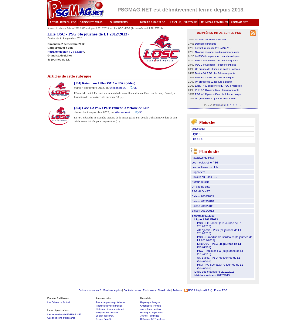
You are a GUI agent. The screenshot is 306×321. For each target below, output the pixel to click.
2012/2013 (198, 128)
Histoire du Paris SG (204, 177)
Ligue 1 (196, 133)
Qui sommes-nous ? (90, 290)
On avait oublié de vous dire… (211, 39)
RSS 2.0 (191, 290)
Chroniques (146, 305)
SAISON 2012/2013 (91, 22)
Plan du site (164, 290)
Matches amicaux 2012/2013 (212, 275)
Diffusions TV (146, 319)
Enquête (108, 319)
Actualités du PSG (203, 157)
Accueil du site (54, 28)
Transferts (159, 319)
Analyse (156, 302)
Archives (177, 290)
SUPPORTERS (119, 22)
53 (140, 112)
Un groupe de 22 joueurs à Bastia (213, 81)
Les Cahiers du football (58, 302)
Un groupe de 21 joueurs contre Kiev (215, 98)
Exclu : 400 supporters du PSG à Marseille (218, 85)
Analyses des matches (107, 312)
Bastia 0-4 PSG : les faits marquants (215, 73)
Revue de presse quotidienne (110, 302)
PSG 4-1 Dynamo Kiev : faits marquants (217, 90)
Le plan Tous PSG (105, 315)
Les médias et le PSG (205, 162)
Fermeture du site (213, 47)
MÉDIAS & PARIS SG (152, 22)
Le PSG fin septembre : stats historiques (217, 56)
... (240, 105)
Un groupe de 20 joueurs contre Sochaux (217, 69)
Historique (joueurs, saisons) (110, 309)
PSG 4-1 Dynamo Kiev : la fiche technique (218, 94)
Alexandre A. (118, 87)
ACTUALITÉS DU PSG (63, 22)
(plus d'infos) (205, 290)
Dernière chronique (205, 43)
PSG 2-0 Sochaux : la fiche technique (215, 64)
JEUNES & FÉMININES (214, 22)
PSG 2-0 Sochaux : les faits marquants (216, 60)
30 (135, 87)
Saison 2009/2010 (203, 201)
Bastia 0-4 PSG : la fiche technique (214, 77)
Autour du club (201, 181)
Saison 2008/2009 (203, 196)
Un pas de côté (201, 186)
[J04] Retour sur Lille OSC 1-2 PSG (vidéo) (104, 83)
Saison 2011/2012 (203, 210)
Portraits (157, 305)
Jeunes (143, 315)
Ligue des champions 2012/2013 (214, 271)
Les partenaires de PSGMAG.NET (64, 314)
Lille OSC (197, 139)
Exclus (99, 319)
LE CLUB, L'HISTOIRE (183, 22)
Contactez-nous (132, 290)
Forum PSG (220, 290)
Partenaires (149, 290)
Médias (157, 309)
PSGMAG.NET (239, 22)
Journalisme (146, 309)
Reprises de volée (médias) (109, 305)
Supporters (198, 172)
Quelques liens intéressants (61, 318)
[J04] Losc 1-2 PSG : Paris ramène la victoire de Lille (111, 108)
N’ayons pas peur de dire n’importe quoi (217, 52)
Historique (145, 312)
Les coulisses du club (205, 167)
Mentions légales (112, 290)
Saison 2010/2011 (203, 206)
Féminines (154, 315)
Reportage (145, 302)
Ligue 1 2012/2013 (99, 28)
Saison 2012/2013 (76, 28)
